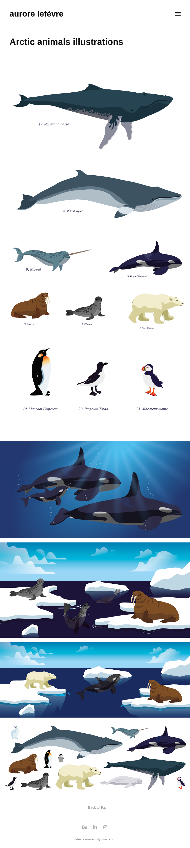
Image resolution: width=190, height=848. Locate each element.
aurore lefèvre (36, 13)
